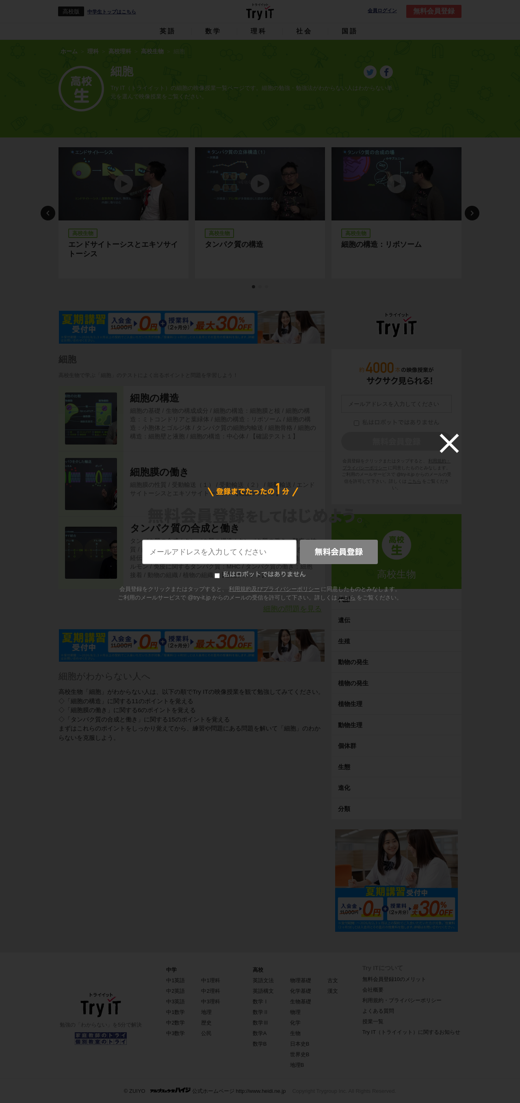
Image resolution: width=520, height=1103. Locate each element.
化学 (295, 1023)
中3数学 (175, 1033)
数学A (260, 1033)
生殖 (344, 641)
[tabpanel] (123, 213)
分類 (344, 808)
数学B (260, 1044)
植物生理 (350, 703)
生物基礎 (300, 1001)
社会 (304, 31)
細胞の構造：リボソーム (381, 244)
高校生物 (396, 574)
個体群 (347, 745)
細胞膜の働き (159, 471)
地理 (206, 1012)
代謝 (344, 599)
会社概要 (373, 990)
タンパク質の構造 (234, 244)
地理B (297, 1065)
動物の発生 (353, 661)
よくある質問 (378, 1011)
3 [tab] (267, 287)
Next (472, 213)
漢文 (332, 991)
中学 (171, 970)
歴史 (206, 1023)
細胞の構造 (154, 397)
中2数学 (175, 1023)
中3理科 (210, 1001)
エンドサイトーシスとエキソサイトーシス (123, 249)
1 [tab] (254, 287)
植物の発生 (353, 683)
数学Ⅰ (261, 1001)
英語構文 (263, 991)
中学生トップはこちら (111, 11)
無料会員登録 (434, 11)
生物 (295, 1033)
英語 (168, 31)
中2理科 (210, 991)
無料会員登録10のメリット (394, 979)
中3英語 (175, 1001)
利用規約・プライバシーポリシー (402, 1000)
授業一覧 (373, 1021)
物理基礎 (300, 980)
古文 (332, 980)
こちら (414, 481)
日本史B (300, 1044)
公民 (206, 1033)
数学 (213, 31)
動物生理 (350, 725)
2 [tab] (260, 287)
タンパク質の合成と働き (185, 528)
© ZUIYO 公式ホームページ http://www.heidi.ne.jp (205, 1090)
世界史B (300, 1054)
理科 (259, 31)
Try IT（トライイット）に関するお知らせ (411, 1032)
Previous (48, 213)
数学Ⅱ (261, 1012)
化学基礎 (300, 991)
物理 (295, 1012)
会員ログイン (382, 10)
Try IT (260, 11)
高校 (258, 970)
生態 (344, 766)
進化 (344, 787)
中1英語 (175, 980)
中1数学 (175, 1012)
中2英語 (175, 991)
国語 (350, 31)
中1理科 (210, 980)
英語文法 (263, 980)
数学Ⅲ (261, 1023)
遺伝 (344, 620)
